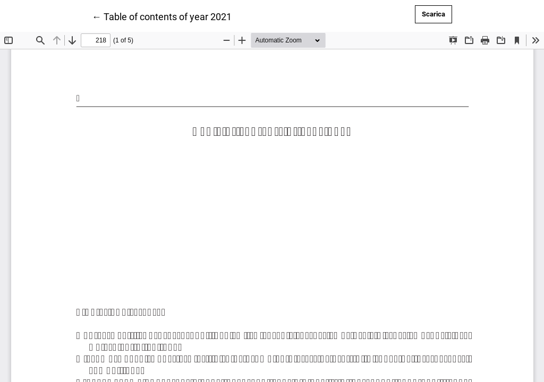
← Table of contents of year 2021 (162, 16)
